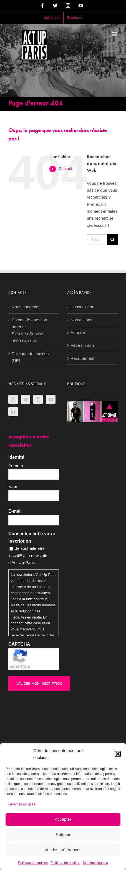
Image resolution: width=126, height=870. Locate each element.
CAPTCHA (19, 644)
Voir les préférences (63, 849)
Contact (65, 168)
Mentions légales (95, 863)
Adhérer (77, 332)
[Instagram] (38, 399)
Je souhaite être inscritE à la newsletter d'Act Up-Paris (29, 555)
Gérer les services (21, 804)
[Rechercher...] (97, 239)
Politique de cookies (33, 863)
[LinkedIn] (13, 411)
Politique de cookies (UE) (30, 357)
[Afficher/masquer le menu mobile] (115, 34)
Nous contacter (26, 306)
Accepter (63, 819)
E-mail (15, 511)
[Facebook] (13, 399)
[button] (117, 754)
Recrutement (82, 358)
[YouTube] (51, 399)
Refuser (63, 834)
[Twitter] (25, 399)
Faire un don (82, 345)
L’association (82, 306)
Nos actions (81, 319)
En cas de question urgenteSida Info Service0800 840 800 (29, 330)
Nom (12, 486)
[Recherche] (112, 239)
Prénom (15, 465)
